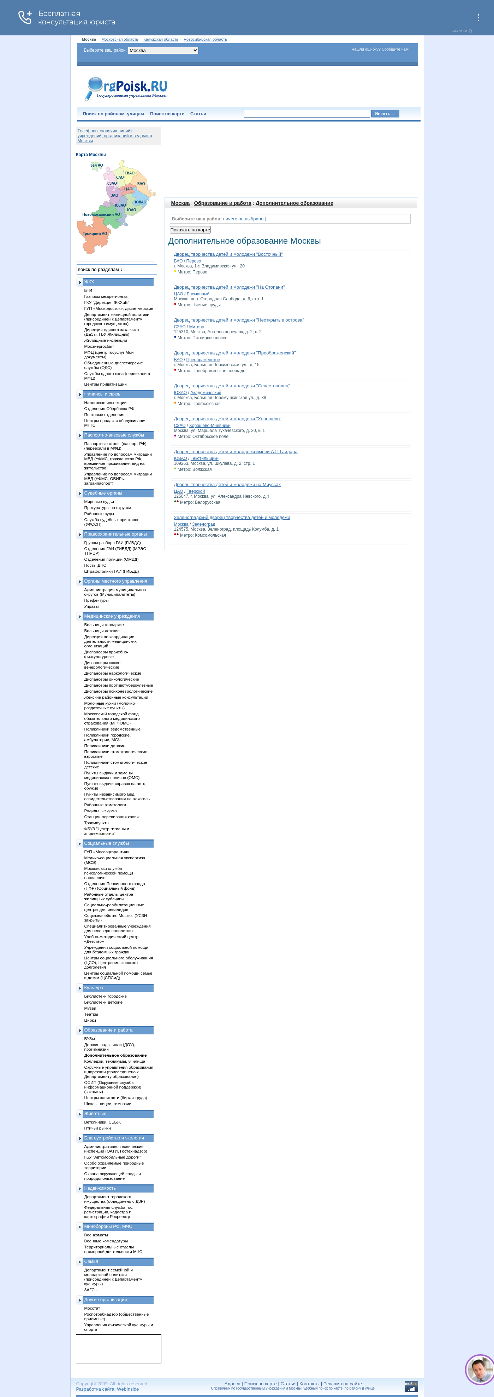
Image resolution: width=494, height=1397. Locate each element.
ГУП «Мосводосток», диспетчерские (119, 308)
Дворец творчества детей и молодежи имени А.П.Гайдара (236, 451)
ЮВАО (180, 458)
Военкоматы (96, 1235)
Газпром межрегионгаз (106, 296)
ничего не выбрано (243, 218)
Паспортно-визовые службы (114, 435)
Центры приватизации (105, 384)
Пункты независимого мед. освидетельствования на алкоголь (117, 796)
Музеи (90, 1008)
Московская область (119, 39)
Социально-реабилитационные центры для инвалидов (114, 907)
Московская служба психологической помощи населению (108, 873)
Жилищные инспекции (105, 340)
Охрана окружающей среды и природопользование (112, 1175)
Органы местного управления (115, 581)
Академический (205, 392)
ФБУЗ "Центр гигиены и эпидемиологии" (106, 831)
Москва (180, 203)
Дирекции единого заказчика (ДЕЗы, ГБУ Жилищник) (111, 331)
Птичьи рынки (97, 1128)
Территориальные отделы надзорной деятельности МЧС (113, 1249)
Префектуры (96, 600)
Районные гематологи (105, 804)
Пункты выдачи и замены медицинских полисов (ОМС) (112, 775)
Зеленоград (203, 524)
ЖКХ (89, 281)
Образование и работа (222, 203)
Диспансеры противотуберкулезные (118, 685)
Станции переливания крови (111, 816)
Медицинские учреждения (112, 616)
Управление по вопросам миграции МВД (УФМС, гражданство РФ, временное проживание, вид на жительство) (118, 461)
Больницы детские (102, 630)
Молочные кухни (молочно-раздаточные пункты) (110, 705)
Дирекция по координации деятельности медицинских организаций (110, 641)
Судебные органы (103, 493)
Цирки (90, 1020)
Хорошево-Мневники (210, 425)
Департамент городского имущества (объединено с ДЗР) (114, 1198)
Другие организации (105, 1299)
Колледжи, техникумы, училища (114, 1061)
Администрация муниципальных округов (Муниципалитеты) (115, 591)
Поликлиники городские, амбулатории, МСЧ (107, 737)
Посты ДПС (95, 565)
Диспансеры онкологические (111, 679)
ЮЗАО (180, 392)
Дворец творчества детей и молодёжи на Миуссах (227, 484)
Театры (91, 1014)
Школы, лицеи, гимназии (107, 1103)
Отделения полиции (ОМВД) (111, 559)
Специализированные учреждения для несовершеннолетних (117, 928)
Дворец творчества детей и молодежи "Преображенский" (235, 353)
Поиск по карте (167, 113)
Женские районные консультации (116, 697)
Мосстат (92, 1308)
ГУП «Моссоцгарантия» (107, 851)
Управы (91, 606)
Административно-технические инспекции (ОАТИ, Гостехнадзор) (116, 1148)
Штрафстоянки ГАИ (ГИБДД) (111, 571)
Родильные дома (100, 810)
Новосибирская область (205, 39)
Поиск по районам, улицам (113, 113)
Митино (196, 326)
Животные (95, 1113)
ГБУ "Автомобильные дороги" (112, 1157)
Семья (91, 1261)
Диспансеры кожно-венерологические (103, 664)
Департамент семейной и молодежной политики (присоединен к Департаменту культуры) (113, 1277)
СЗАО (180, 326)
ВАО (178, 261)
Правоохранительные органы (115, 534)
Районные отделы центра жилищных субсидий (108, 896)
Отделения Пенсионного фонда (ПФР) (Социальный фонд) (114, 885)
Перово (193, 261)
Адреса (232, 1383)
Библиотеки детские (103, 1002)
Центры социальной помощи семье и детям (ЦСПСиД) (118, 975)
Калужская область (161, 39)
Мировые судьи (99, 501)
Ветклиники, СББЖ (102, 1122)
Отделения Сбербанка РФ (109, 408)
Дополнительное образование (294, 203)
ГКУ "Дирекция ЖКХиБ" (106, 302)
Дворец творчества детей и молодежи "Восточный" (228, 254)
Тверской (196, 491)
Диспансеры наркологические (113, 673)
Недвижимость (100, 1188)
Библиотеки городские (105, 996)
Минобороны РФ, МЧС (108, 1226)
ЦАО (178, 293)
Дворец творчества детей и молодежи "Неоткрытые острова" (239, 320)
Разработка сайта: (96, 1389)
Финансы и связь (102, 394)
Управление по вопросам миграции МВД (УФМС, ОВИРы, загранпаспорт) (118, 478)
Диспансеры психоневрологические (118, 691)
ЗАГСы (91, 1289)
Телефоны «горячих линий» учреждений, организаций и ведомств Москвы (115, 135)
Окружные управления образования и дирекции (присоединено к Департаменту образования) (119, 1072)
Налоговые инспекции (105, 402)
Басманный (198, 293)
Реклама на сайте (342, 1383)
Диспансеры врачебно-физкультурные (106, 654)
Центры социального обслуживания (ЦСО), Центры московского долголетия (118, 962)
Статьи (198, 113)
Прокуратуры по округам (107, 507)
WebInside (128, 1389)
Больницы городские (104, 624)
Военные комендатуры (106, 1241)
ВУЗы (89, 1038)
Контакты (309, 1383)
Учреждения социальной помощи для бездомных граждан (116, 949)
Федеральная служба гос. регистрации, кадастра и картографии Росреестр (108, 1212)
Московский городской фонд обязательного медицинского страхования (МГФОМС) (112, 718)
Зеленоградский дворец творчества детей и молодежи (232, 517)
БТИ (88, 290)
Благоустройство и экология (114, 1138)
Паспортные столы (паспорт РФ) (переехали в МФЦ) (115, 445)
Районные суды (99, 513)
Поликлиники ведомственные (112, 729)
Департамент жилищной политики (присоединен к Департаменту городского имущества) (116, 319)
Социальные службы (106, 843)
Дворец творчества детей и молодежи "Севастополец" (232, 385)
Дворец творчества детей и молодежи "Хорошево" (227, 418)
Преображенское (203, 359)
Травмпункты (96, 822)
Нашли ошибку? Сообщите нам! (380, 49)
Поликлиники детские (105, 745)
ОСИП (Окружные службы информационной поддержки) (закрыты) (113, 1087)
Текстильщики (205, 458)
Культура (93, 987)
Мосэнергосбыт (99, 346)
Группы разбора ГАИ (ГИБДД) (112, 542)
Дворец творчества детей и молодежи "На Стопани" (229, 287)
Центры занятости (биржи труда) (115, 1097)
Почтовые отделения (104, 414)
